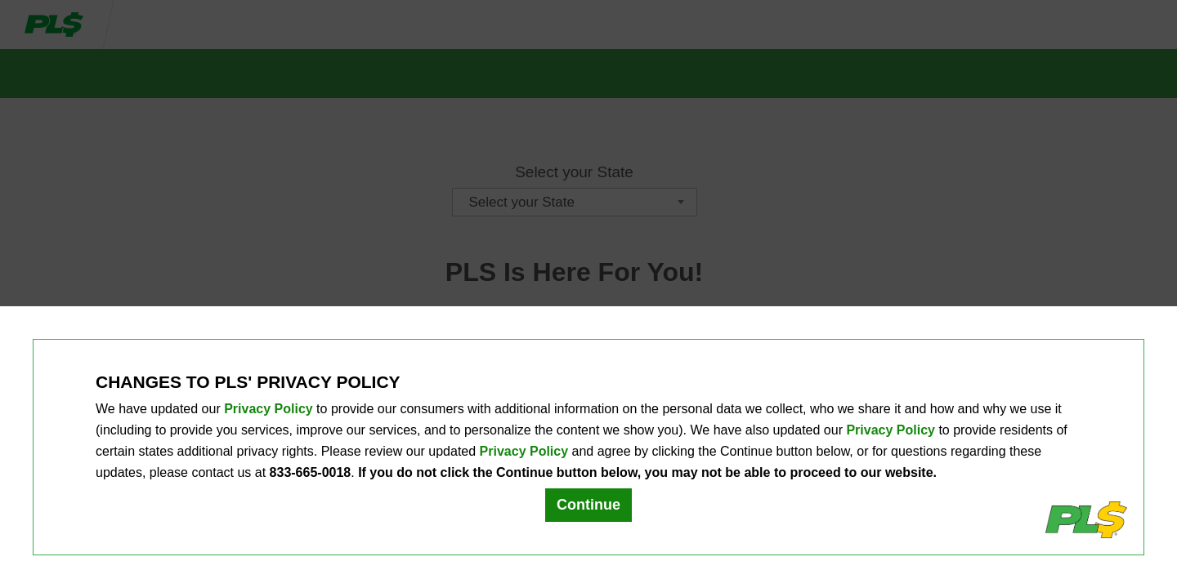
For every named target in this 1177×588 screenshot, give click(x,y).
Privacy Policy (268, 409)
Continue (588, 505)
